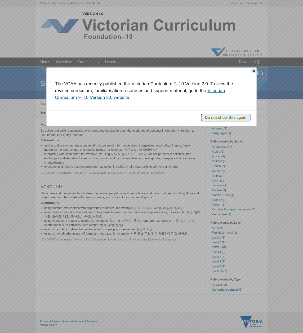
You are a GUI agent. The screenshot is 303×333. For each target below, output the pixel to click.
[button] (253, 70)
